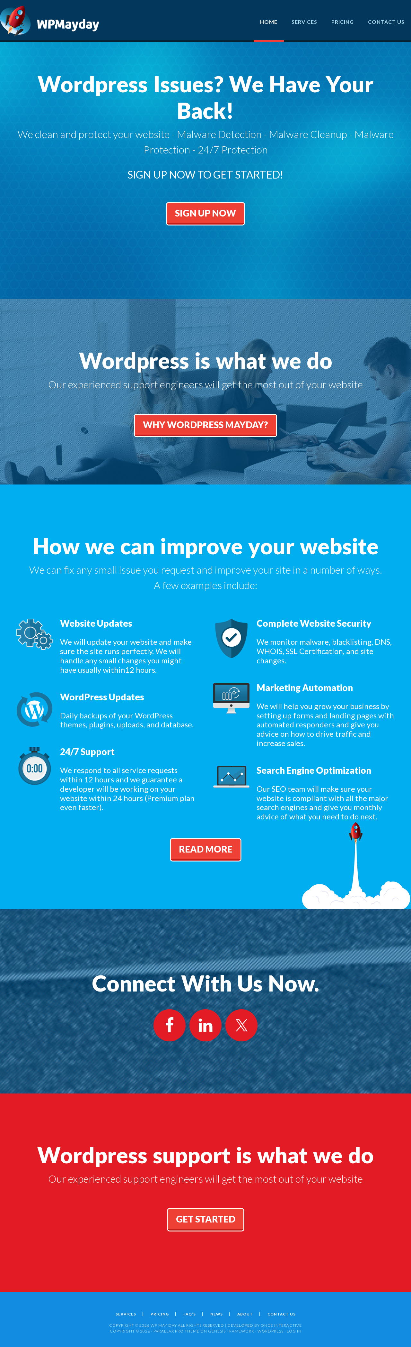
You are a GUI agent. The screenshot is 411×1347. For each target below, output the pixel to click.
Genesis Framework (231, 1331)
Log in (294, 1331)
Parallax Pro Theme (176, 1331)
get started (205, 1218)
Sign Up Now (205, 222)
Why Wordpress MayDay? (205, 424)
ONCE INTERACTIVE (281, 1325)
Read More (205, 849)
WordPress (271, 1331)
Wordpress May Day (50, 21)
